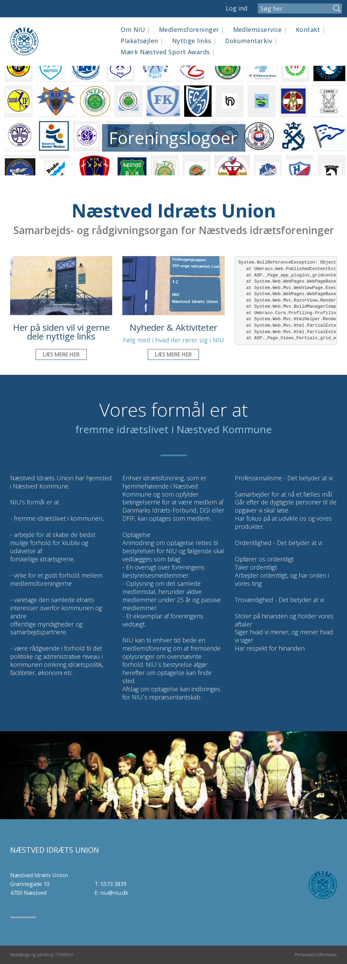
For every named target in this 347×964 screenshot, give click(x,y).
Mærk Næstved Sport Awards (168, 52)
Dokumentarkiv (251, 41)
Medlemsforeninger (192, 30)
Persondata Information (316, 955)
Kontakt (311, 30)
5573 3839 (113, 884)
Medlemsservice (260, 30)
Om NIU (135, 30)
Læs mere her (61, 354)
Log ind (236, 8)
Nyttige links (194, 41)
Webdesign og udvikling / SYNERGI (41, 955)
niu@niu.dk (114, 892)
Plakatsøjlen (142, 41)
